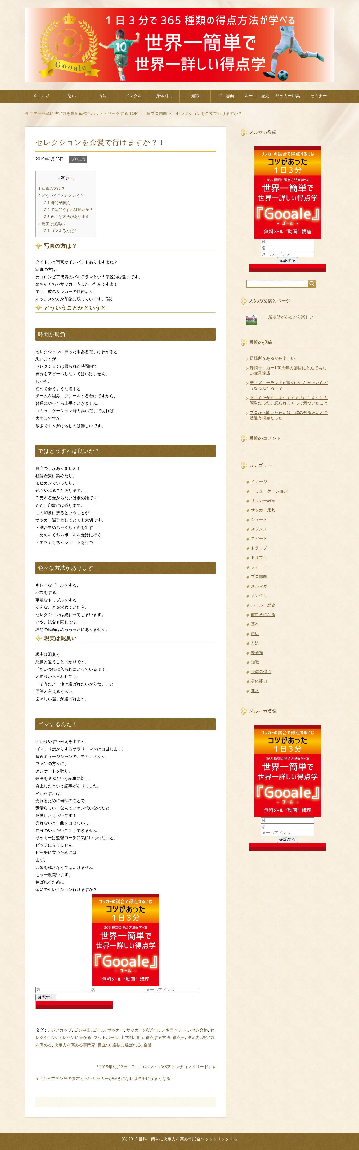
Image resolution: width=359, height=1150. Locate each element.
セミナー (318, 96)
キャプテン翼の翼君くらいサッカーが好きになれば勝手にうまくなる (106, 1078)
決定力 (193, 1037)
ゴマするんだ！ (61, 230)
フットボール (106, 1037)
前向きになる (263, 614)
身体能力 (164, 96)
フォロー (259, 567)
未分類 (257, 652)
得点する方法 (158, 1037)
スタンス (259, 529)
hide (70, 178)
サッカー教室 (263, 500)
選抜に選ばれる (126, 1045)
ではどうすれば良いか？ (68, 209)
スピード (259, 538)
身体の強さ (261, 671)
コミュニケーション (269, 491)
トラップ (259, 548)
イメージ (259, 481)
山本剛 (127, 1037)
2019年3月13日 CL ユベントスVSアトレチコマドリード (153, 1067)
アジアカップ (59, 1030)
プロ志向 (226, 96)
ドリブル (259, 557)
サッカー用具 (287, 96)
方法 (102, 96)
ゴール (99, 1030)
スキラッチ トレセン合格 (184, 1030)
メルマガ (41, 96)
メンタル (133, 96)
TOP (83, 113)
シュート (259, 519)
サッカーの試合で (142, 1030)
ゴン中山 (82, 1030)
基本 (255, 624)
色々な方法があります (66, 216)
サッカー (115, 1030)
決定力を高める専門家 (74, 1045)
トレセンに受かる (74, 1037)
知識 (195, 96)
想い (72, 96)
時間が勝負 (57, 202)
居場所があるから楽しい (290, 317)
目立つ (104, 1045)
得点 (139, 1037)
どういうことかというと (61, 195)
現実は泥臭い (51, 224)
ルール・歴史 (257, 96)
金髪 (147, 1045)
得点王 (179, 1037)
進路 (255, 690)
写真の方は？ (51, 188)
